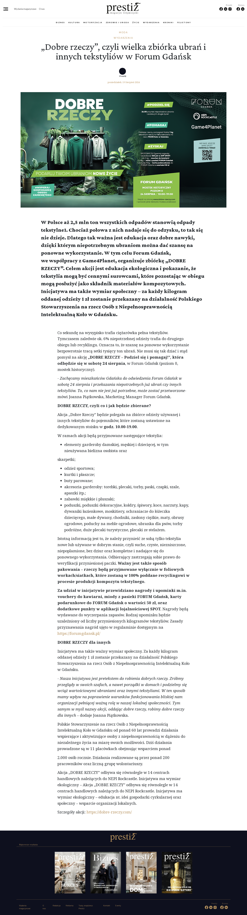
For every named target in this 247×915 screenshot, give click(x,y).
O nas (42, 9)
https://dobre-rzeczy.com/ (109, 812)
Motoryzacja (92, 22)
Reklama (69, 906)
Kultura (74, 22)
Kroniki (168, 22)
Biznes (60, 22)
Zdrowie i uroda (117, 22)
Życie (136, 22)
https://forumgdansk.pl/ (78, 633)
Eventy (118, 906)
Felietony (184, 22)
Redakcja (57, 906)
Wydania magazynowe (25, 9)
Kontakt (106, 906)
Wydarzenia (151, 22)
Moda (123, 32)
